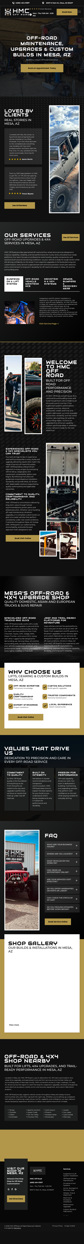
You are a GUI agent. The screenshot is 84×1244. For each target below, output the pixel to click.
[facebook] (12, 1189)
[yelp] (8, 1189)
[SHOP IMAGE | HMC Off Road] (25, 973)
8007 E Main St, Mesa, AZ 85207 (59, 3)
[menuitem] (58, 1226)
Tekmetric (17, 1228)
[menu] (79, 11)
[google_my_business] (15, 1189)
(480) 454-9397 (23, 3)
